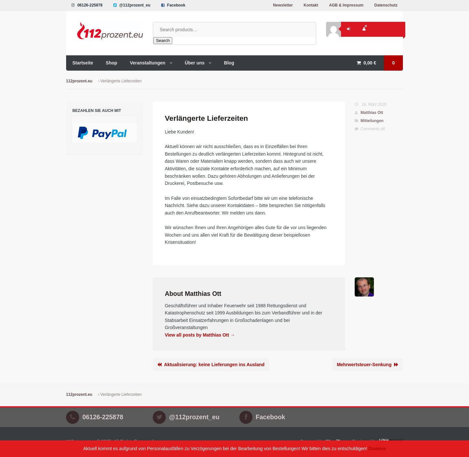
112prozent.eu (79, 81)
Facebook (176, 5)
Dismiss (377, 448)
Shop (111, 62)
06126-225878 (89, 5)
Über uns (195, 62)
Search (163, 40)
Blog (229, 62)
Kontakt (311, 5)
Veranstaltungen (147, 62)
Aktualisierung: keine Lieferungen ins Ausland (214, 364)
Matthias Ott (372, 112)
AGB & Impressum (346, 5)
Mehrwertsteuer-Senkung (364, 364)
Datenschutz (385, 5)
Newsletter (283, 5)
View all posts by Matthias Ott (200, 335)
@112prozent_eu (134, 5)
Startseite (82, 62)
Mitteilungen (372, 120)
